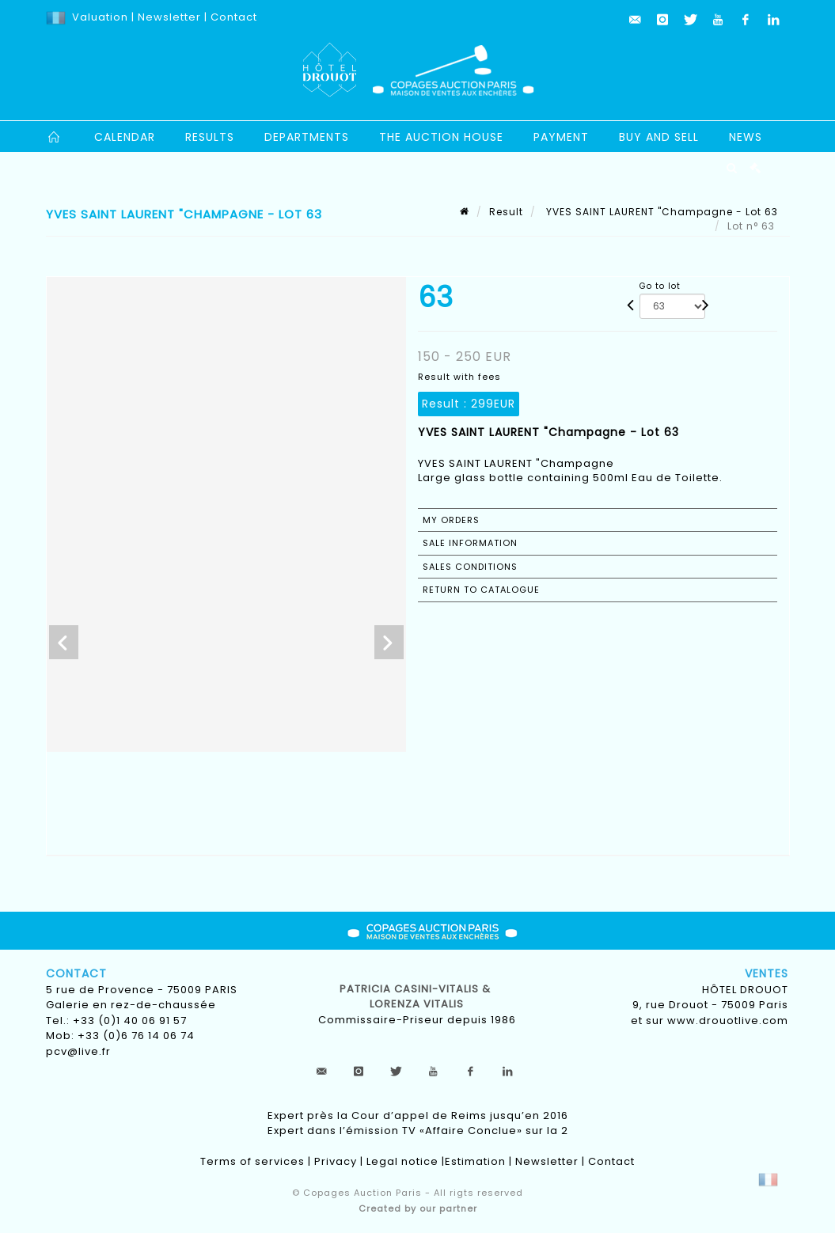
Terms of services (252, 1161)
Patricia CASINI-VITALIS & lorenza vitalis (417, 996)
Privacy (335, 1161)
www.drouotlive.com (727, 1020)
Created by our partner (418, 1208)
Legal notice (402, 1161)
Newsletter (168, 17)
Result (506, 211)
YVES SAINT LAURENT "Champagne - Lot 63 (660, 211)
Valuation (100, 17)
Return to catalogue (481, 589)
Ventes (766, 973)
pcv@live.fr (78, 1051)
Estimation (475, 1161)
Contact (234, 17)
